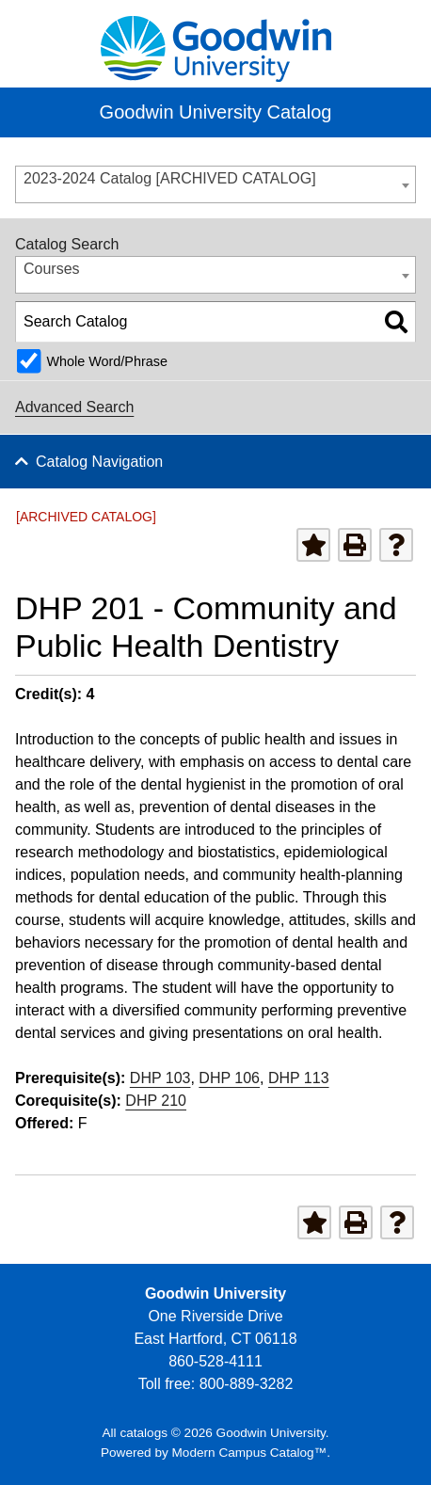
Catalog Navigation (99, 462)
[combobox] (215, 184)
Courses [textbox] (52, 269)
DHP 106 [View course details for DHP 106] (229, 1078)
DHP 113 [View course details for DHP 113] (298, 1078)
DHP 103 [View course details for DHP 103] (160, 1078)
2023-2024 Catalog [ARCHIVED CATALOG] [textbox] (170, 178)
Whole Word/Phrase (107, 361)
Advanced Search (74, 407)
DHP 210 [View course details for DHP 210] (155, 1101)
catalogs (144, 1433)
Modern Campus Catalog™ (249, 1452)
